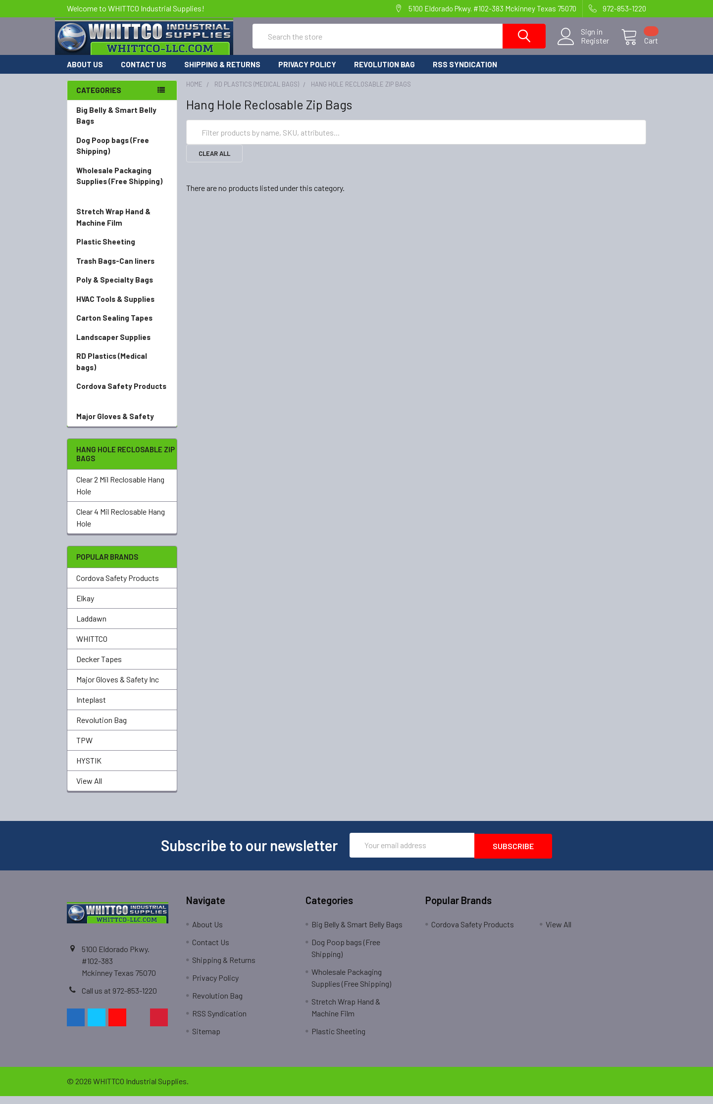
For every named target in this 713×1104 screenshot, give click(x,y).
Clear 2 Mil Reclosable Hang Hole (120, 494)
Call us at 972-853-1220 (119, 998)
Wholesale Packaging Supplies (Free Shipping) (122, 191)
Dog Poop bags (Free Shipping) (122, 155)
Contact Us (143, 73)
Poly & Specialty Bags (122, 288)
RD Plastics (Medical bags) (122, 371)
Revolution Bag (384, 73)
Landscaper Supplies (122, 346)
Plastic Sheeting (122, 250)
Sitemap (206, 1039)
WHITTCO (91, 647)
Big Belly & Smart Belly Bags (116, 124)
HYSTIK (89, 769)
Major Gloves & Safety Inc (117, 688)
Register (583, 46)
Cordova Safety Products (122, 401)
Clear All (214, 162)
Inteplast (91, 708)
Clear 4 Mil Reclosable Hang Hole (120, 526)
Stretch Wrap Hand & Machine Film (122, 226)
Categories (98, 99)
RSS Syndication (465, 73)
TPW (84, 749)
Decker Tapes (99, 667)
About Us (85, 73)
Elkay (85, 607)
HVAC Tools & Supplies (122, 308)
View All (89, 789)
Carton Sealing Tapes (122, 327)
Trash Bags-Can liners (122, 270)
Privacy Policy (307, 73)
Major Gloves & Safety (122, 425)
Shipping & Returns (222, 73)
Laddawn (91, 627)
